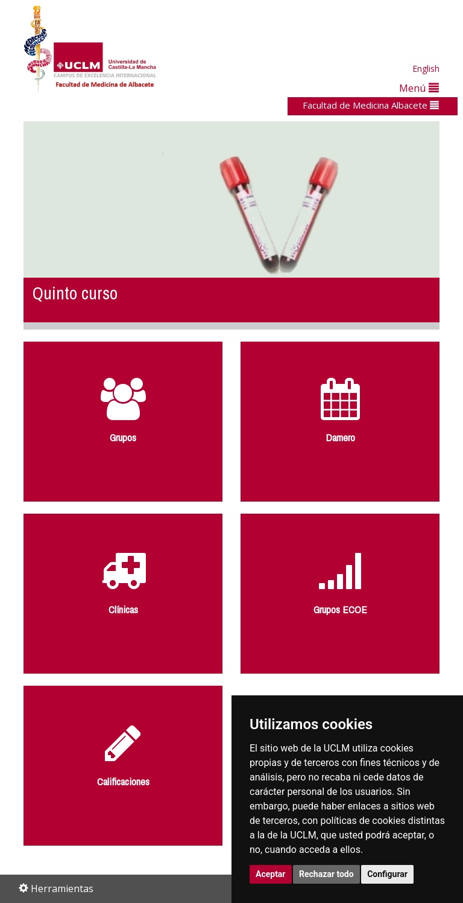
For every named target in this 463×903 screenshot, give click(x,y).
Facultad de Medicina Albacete (371, 105)
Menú (419, 88)
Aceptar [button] (271, 874)
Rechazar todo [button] (326, 874)
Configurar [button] (387, 874)
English (425, 68)
